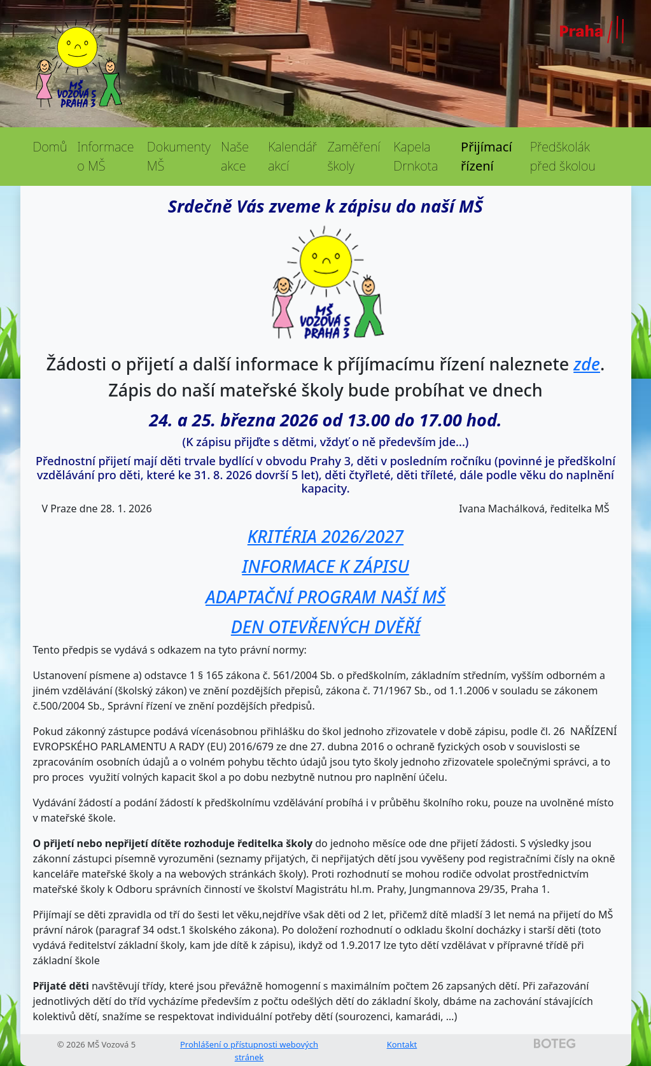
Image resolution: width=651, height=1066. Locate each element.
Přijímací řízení (486, 156)
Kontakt (402, 1044)
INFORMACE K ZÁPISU (325, 566)
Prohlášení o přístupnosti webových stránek (249, 1051)
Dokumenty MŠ (179, 156)
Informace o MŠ (105, 156)
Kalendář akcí (292, 156)
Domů (50, 146)
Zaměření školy (353, 156)
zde (586, 363)
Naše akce (235, 156)
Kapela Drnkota (415, 156)
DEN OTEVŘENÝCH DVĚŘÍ (325, 626)
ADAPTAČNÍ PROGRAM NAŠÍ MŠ (325, 596)
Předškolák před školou (563, 156)
